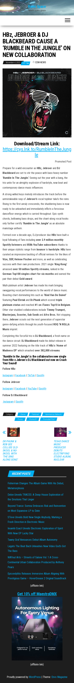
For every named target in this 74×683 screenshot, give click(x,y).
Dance (22, 414)
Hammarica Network (53, 414)
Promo (20, 419)
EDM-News (40, 62)
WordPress (35, 677)
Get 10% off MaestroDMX (37, 594)
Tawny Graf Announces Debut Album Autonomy (32, 539)
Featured (35, 414)
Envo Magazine (59, 677)
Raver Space (37, 6)
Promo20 (32, 419)
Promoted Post (48, 419)
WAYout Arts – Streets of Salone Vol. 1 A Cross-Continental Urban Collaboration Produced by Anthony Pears (36, 562)
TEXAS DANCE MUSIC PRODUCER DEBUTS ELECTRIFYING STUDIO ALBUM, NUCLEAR (62, 450)
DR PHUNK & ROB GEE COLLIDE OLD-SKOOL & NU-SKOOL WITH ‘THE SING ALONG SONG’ (10, 450)
